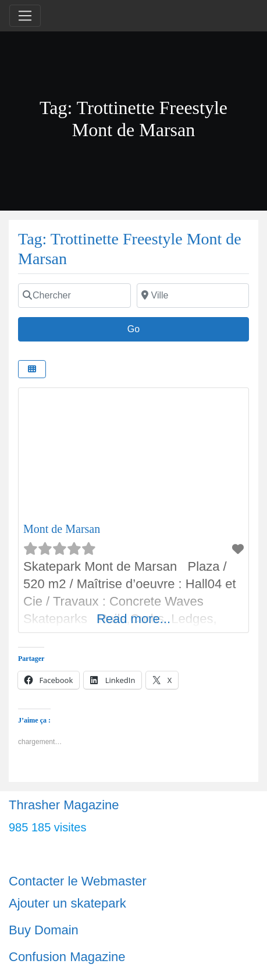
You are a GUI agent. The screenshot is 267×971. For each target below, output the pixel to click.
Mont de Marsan (61, 528)
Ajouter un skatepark (67, 903)
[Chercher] (74, 295)
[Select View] (32, 369)
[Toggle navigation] (25, 16)
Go (139, 327)
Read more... (133, 618)
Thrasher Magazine (64, 805)
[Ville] (193, 295)
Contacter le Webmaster (78, 881)
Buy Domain (44, 930)
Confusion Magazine (67, 956)
